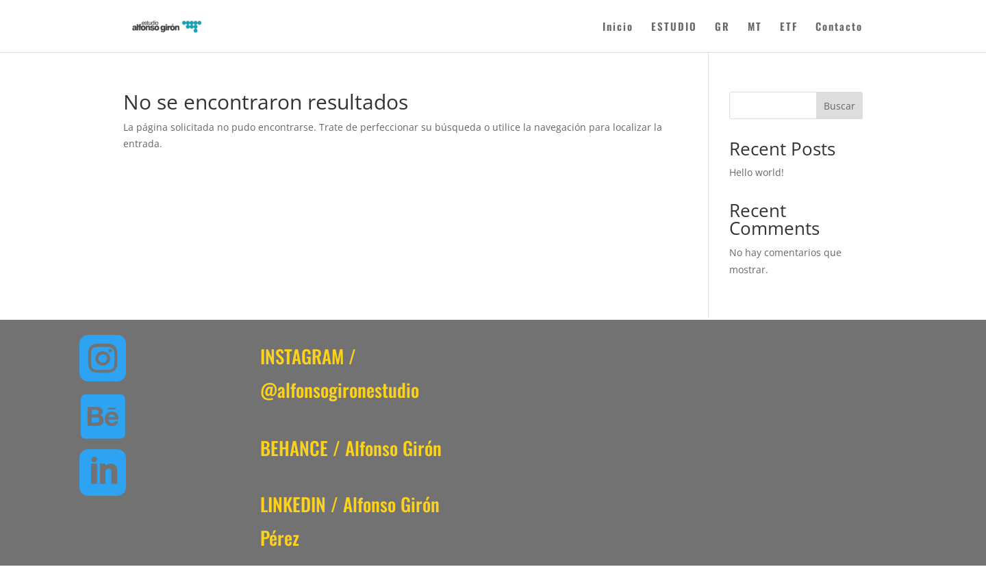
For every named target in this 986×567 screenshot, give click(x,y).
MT (755, 27)
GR (722, 27)
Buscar (839, 105)
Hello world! (756, 172)
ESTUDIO (674, 27)
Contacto (839, 27)
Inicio (618, 27)
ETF (789, 27)
